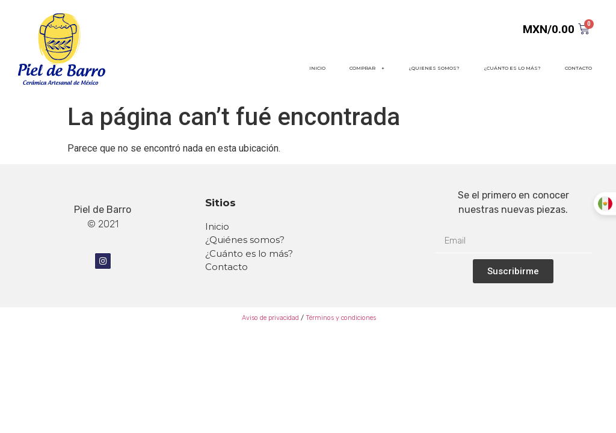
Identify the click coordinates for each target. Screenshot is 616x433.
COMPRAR (367, 68)
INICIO (317, 68)
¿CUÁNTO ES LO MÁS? (512, 68)
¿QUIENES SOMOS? (434, 68)
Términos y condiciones (341, 318)
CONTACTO (578, 68)
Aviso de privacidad (269, 318)
